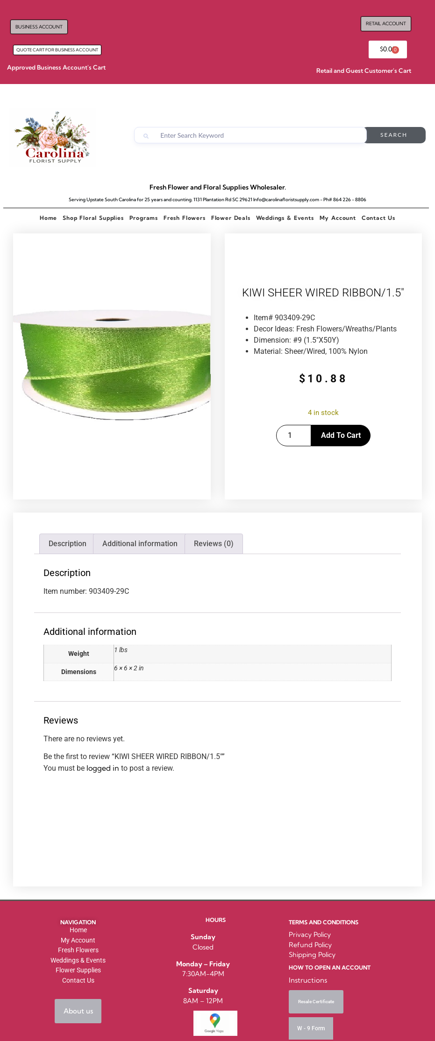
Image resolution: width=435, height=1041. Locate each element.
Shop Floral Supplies (93, 217)
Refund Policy (310, 945)
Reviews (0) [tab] (214, 543)
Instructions (308, 980)
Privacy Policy (310, 934)
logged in (102, 768)
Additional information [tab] (140, 543)
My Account (338, 217)
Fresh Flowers (185, 217)
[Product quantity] (293, 435)
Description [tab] (67, 543)
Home (48, 217)
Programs (143, 217)
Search (394, 135)
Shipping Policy (312, 954)
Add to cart (341, 435)
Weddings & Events (285, 217)
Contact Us (378, 217)
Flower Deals (230, 217)
